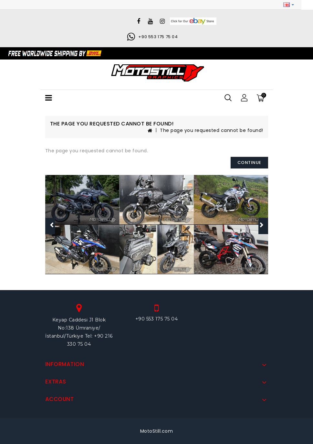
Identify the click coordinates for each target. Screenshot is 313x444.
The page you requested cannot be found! (211, 130)
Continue (249, 162)
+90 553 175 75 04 (158, 37)
